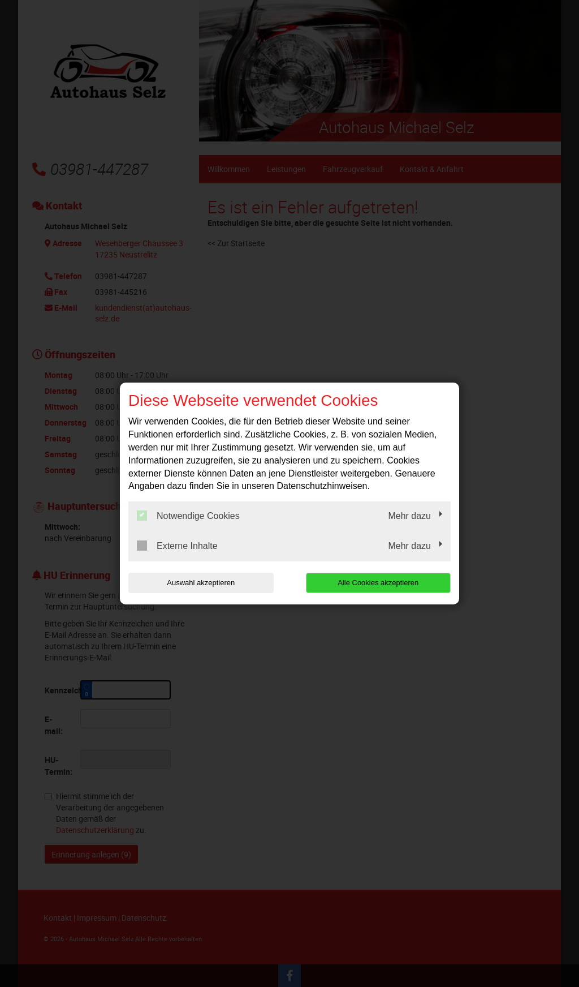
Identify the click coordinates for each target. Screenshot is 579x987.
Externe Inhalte (177, 545)
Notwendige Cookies (188, 515)
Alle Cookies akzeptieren (378, 582)
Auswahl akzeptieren (201, 582)
